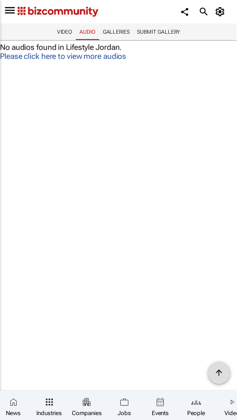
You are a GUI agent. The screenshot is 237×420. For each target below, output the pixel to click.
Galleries (116, 32)
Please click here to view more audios (63, 56)
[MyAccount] (221, 11)
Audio (87, 32)
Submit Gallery (158, 32)
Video (65, 32)
